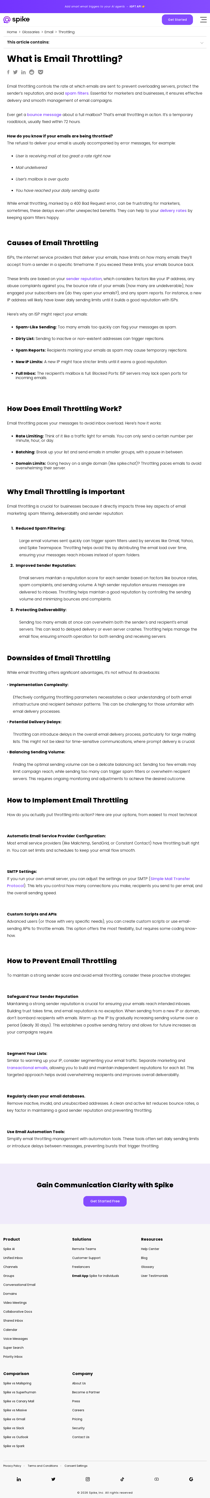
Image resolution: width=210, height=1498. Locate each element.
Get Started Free (105, 1201)
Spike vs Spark (13, 1446)
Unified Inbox (13, 1258)
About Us (79, 1383)
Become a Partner (86, 1392)
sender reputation (84, 278)
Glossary (147, 1267)
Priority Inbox (13, 1356)
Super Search (13, 1347)
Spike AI (9, 1249)
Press (76, 1401)
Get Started (177, 19)
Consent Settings (76, 1465)
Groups (8, 1276)
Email (49, 32)
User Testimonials (154, 1276)
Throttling (66, 32)
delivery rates (173, 210)
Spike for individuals (95, 1276)
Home (12, 32)
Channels (10, 1267)
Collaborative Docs (17, 1311)
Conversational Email (19, 1285)
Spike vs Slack (13, 1428)
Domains (10, 1294)
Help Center (150, 1249)
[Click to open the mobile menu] (203, 19)
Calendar (10, 1330)
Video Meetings (15, 1302)
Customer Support (86, 1258)
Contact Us (80, 1437)
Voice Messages (15, 1339)
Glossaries (31, 32)
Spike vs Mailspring (17, 1383)
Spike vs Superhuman (19, 1392)
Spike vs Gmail (14, 1419)
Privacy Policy (12, 1465)
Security (78, 1428)
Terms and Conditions (43, 1465)
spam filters (77, 93)
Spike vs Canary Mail (18, 1401)
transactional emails (27, 1067)
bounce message (44, 114)
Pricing (77, 1419)
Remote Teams (84, 1249)
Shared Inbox (13, 1320)
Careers (78, 1410)
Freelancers (81, 1267)
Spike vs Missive (15, 1410)
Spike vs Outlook (15, 1437)
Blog (144, 1258)
